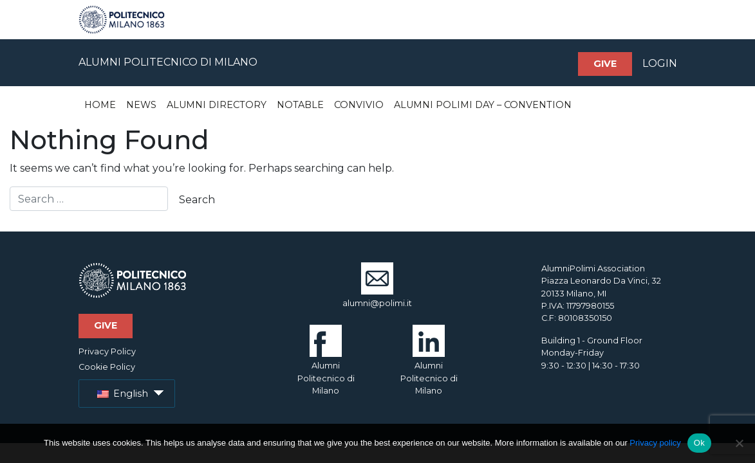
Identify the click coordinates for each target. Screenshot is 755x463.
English (122, 393)
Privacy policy (654, 443)
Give (605, 63)
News (141, 105)
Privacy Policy (107, 351)
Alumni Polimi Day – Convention (483, 105)
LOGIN (659, 63)
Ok (699, 443)
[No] (738, 443)
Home (100, 105)
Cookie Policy (107, 367)
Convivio (359, 105)
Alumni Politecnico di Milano (326, 366)
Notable (300, 105)
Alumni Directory (216, 105)
